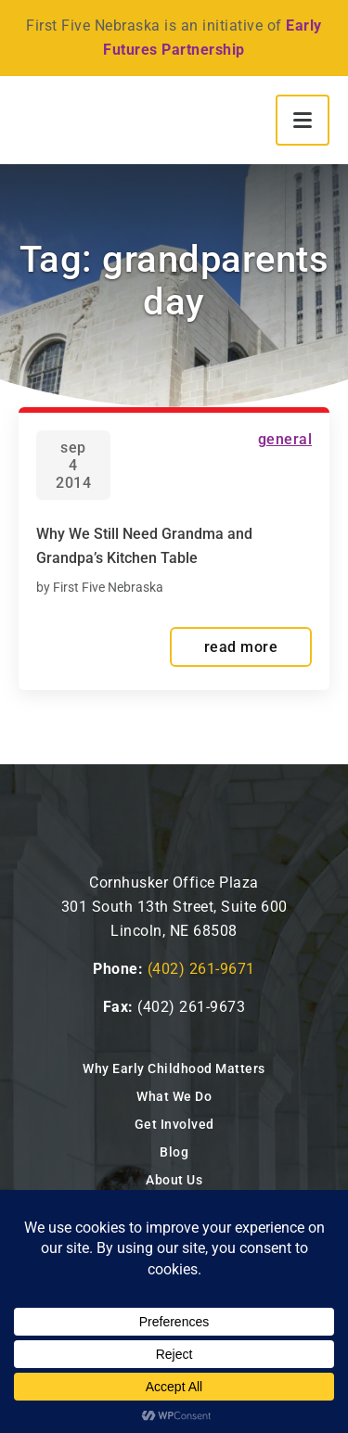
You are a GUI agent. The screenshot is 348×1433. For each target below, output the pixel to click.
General (285, 439)
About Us (174, 1179)
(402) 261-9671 (201, 969)
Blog (174, 1152)
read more (241, 647)
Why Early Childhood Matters (174, 1068)
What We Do (174, 1096)
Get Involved (174, 1124)
